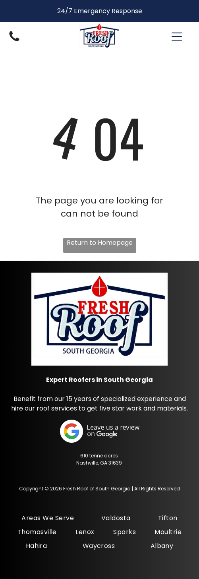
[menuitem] (47, 518)
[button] (177, 36)
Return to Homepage (100, 242)
